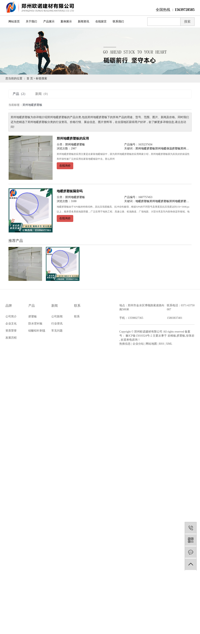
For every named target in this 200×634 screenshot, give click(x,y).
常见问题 (57, 330)
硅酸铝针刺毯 (36, 330)
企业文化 (11, 323)
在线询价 (65, 165)
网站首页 (14, 21)
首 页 (30, 78)
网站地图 (151, 343)
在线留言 (101, 21)
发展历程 (11, 337)
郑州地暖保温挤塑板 (167, 148)
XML (169, 343)
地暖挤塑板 (142, 201)
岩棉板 (172, 335)
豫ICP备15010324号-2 (139, 335)
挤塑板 (32, 316)
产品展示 (49, 21)
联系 (77, 316)
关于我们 (31, 21)
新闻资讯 (83, 21)
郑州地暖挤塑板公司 (182, 201)
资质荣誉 (11, 330)
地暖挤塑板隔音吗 (69, 191)
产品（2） (20, 94)
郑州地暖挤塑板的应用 (73, 138)
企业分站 (138, 343)
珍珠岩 (190, 335)
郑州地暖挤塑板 (75, 144)
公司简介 (11, 316)
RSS (161, 343)
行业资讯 (57, 323)
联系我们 (118, 21)
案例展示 (66, 21)
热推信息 (125, 343)
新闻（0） (42, 94)
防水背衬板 (35, 323)
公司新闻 (57, 316)
